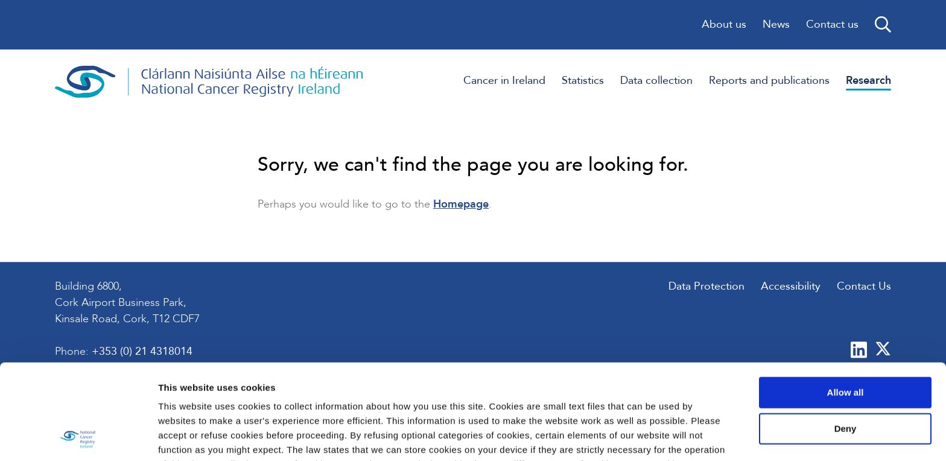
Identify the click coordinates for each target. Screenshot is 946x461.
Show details (186, 437)
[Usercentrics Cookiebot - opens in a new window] (78, 437)
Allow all (845, 303)
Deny (845, 339)
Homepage (461, 204)
